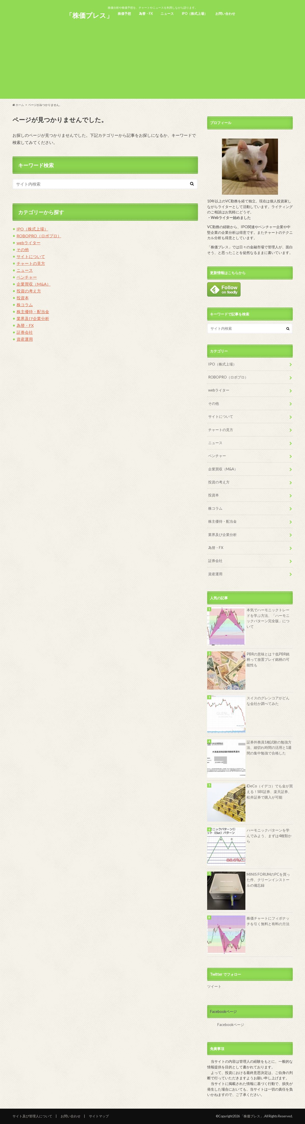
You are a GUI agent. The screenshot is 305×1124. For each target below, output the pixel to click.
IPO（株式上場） (194, 13)
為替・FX (146, 13)
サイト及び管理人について (32, 1116)
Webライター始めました (231, 217)
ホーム (18, 104)
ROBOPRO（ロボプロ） (39, 235)
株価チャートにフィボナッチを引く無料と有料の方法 (268, 921)
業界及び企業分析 (33, 318)
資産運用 (25, 339)
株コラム (25, 304)
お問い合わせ (225, 13)
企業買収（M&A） (34, 284)
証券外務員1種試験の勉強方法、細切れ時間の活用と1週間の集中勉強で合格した (269, 747)
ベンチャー (27, 277)
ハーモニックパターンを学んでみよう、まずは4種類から (269, 835)
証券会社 (25, 332)
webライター (29, 242)
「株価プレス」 (89, 15)
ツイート (214, 986)
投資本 (23, 297)
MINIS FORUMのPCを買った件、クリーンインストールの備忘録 (268, 879)
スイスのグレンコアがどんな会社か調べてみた (268, 701)
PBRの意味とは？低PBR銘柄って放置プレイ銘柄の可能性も (268, 659)
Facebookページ (223, 1011)
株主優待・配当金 (33, 311)
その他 (23, 249)
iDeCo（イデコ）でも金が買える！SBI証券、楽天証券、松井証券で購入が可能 (270, 791)
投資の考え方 (29, 290)
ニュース (167, 13)
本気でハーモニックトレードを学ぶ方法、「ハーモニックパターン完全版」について (268, 618)
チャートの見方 (31, 263)
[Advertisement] (152, 63)
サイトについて (31, 256)
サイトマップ (99, 1116)
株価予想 (124, 13)
